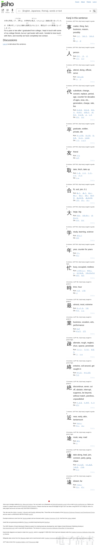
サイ (77, 311)
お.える (88, 135)
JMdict (15, 512)
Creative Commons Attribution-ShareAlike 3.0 (57, 538)
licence (31, 514)
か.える (80, 115)
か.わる (79, 110)
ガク (77, 238)
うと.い (79, 349)
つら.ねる (88, 465)
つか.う (84, 36)
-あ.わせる (89, 198)
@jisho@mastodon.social (59, 504)
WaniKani (47, 522)
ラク (77, 375)
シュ (77, 178)
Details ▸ (92, 43)
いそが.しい (81, 271)
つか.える (80, 77)
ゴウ (77, 200)
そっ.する (80, 135)
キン (77, 426)
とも (78, 155)
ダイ (77, 117)
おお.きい (85, 215)
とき (78, 291)
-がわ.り (86, 112)
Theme (89, 2)
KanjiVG (31, 532)
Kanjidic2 (19, 512)
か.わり (79, 112)
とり (74, 175)
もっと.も (80, 308)
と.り (84, 173)
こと (78, 36)
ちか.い (79, 423)
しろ (90, 115)
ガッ (82, 200)
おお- (78, 215)
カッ (87, 200)
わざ (78, 329)
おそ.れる (80, 273)
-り (83, 56)
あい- (75, 195)
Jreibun (60, 35)
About (83, 2)
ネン (77, 255)
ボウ (77, 275)
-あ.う (84, 193)
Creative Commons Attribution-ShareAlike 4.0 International (57, 528)
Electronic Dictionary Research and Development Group (79, 512)
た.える (79, 403)
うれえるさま (90, 273)
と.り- (90, 173)
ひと (78, 56)
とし (78, 253)
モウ (82, 275)
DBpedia (22, 538)
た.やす (86, 403)
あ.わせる (80, 198)
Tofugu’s (26, 522)
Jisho (7, 4)
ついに (80, 138)
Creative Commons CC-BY (52, 518)
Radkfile (33, 512)
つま (87, 308)
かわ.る (86, 110)
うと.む (86, 349)
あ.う (78, 193)
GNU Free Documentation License (82, 538)
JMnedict (25, 512)
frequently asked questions (29, 506)
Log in (95, 2)
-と (87, 56)
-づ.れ (82, 467)
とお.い (79, 485)
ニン (82, 58)
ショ (81, 354)
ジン (77, 58)
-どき (84, 291)
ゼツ (77, 405)
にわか (87, 138)
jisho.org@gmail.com (81, 504)
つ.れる (75, 467)
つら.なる (80, 465)
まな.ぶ (79, 235)
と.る (78, 173)
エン (77, 487)
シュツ (83, 140)
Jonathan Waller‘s (21, 542)
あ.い (90, 193)
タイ (82, 117)
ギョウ (78, 331)
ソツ (77, 140)
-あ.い (81, 195)
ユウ (77, 158)
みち (78, 441)
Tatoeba (24, 518)
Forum (77, 2)
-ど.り (80, 175)
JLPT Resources (30, 542)
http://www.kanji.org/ (8, 528)
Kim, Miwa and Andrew (26, 504)
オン (82, 487)
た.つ (92, 403)
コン (82, 426)
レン (77, 470)
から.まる (87, 373)
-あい (86, 195)
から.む (79, 373)
